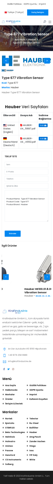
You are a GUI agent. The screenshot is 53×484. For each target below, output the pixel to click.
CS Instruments (13, 459)
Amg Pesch (35, 436)
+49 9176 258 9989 (17, 354)
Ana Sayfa (20, 39)
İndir (43, 125)
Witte (32, 459)
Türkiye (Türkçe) (14, 12)
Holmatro (10, 441)
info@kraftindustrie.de (19, 361)
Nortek (8, 418)
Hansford (10, 455)
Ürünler (9, 399)
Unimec (9, 446)
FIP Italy (33, 455)
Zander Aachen (37, 441)
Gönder (12, 233)
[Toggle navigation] (49, 22)
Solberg (9, 464)
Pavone (9, 450)
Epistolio (9, 423)
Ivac (31, 450)
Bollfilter (33, 427)
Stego (32, 446)
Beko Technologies (15, 432)
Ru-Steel (33, 423)
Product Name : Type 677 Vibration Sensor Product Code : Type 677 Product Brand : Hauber (26, 206)
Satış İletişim (37, 12)
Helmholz (10, 436)
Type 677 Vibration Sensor (23, 78)
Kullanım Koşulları (38, 399)
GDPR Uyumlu (30, 4)
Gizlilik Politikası (14, 4)
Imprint (42, 4)
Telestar (33, 418)
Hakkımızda (11, 390)
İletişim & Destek (14, 403)
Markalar (10, 394)
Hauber (32, 39)
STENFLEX (10, 427)
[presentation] (20, 227)
